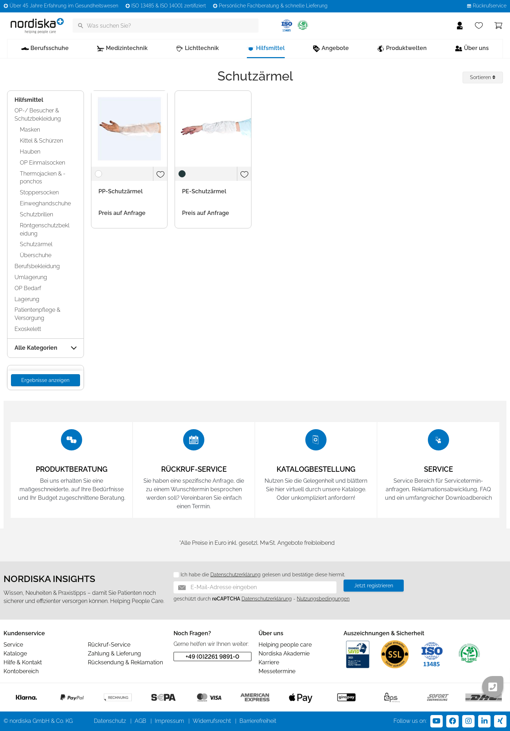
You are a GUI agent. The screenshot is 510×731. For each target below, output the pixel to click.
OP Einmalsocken (42, 162)
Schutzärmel (36, 244)
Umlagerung (31, 277)
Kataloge (15, 653)
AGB (140, 721)
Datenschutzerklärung (235, 574)
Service (13, 644)
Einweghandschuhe (45, 203)
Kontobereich (21, 671)
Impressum (169, 721)
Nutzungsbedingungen (323, 599)
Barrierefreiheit (257, 721)
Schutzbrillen (36, 214)
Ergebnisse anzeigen (45, 380)
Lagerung (27, 299)
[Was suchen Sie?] (166, 25)
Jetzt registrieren (373, 585)
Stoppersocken (39, 192)
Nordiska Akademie (284, 653)
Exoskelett (28, 329)
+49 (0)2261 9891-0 (212, 656)
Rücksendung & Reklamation (125, 662)
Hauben (30, 151)
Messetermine (277, 671)
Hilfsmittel (29, 99)
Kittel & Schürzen (41, 140)
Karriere (269, 662)
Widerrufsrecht (212, 721)
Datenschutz (110, 721)
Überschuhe (35, 255)
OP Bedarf (28, 288)
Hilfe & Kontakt (23, 662)
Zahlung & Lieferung (114, 653)
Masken (30, 129)
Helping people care (285, 644)
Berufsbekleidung (37, 266)
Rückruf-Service (109, 644)
